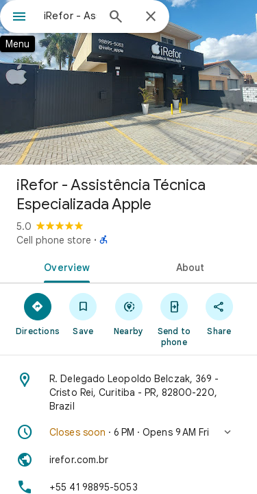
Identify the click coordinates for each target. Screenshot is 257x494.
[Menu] (19, 18)
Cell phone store (53, 240)
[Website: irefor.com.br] (128, 459)
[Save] (83, 313)
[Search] (115, 18)
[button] (128, 432)
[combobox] (70, 16)
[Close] (150, 17)
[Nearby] (128, 313)
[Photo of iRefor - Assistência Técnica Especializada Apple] (128, 82)
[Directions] (37, 313)
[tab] (64, 266)
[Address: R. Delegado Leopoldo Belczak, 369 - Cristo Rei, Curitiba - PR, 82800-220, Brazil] (128, 392)
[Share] (219, 313)
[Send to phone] (174, 319)
